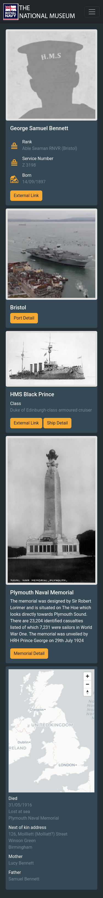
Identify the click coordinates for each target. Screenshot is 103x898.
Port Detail (24, 318)
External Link (26, 195)
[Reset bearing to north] (87, 692)
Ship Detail (57, 423)
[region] (51, 730)
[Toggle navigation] (92, 11)
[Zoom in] (87, 676)
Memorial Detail (29, 653)
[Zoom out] (87, 684)
